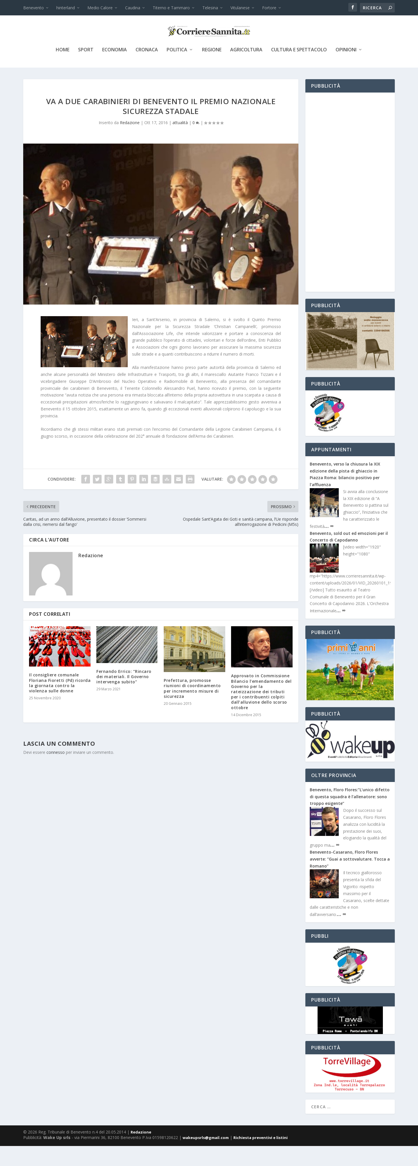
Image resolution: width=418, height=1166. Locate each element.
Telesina (210, 7)
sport (85, 70)
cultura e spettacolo (299, 70)
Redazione (130, 142)
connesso (55, 772)
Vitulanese (240, 7)
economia (114, 70)
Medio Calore (100, 7)
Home (62, 70)
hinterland (65, 7)
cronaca (147, 70)
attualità (180, 142)
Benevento (33, 7)
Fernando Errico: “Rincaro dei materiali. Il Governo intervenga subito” (124, 697)
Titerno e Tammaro (171, 7)
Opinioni (346, 70)
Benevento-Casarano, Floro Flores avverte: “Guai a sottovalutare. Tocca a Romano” (350, 879)
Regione (211, 70)
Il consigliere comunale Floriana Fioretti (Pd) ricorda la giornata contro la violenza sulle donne (60, 703)
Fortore (269, 7)
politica (177, 70)
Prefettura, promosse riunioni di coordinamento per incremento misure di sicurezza (192, 708)
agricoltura (246, 70)
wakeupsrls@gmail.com (206, 1157)
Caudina (132, 7)
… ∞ (329, 545)
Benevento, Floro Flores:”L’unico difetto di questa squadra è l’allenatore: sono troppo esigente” (350, 816)
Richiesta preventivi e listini (260, 1157)
